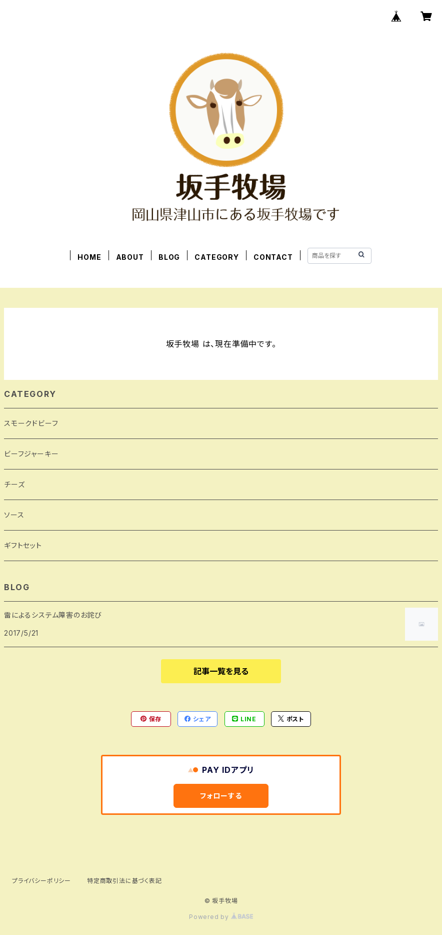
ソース (14, 515)
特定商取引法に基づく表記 (124, 880)
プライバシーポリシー (41, 880)
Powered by (221, 916)
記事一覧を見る (221, 671)
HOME (89, 257)
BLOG (169, 257)
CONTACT (273, 257)
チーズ (14, 484)
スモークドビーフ (31, 423)
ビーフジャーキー (31, 453)
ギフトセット (23, 545)
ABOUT (130, 257)
